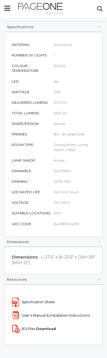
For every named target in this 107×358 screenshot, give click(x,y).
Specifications (20, 27)
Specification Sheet (38, 302)
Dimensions (18, 242)
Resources (17, 279)
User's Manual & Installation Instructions (56, 315)
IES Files (39, 329)
